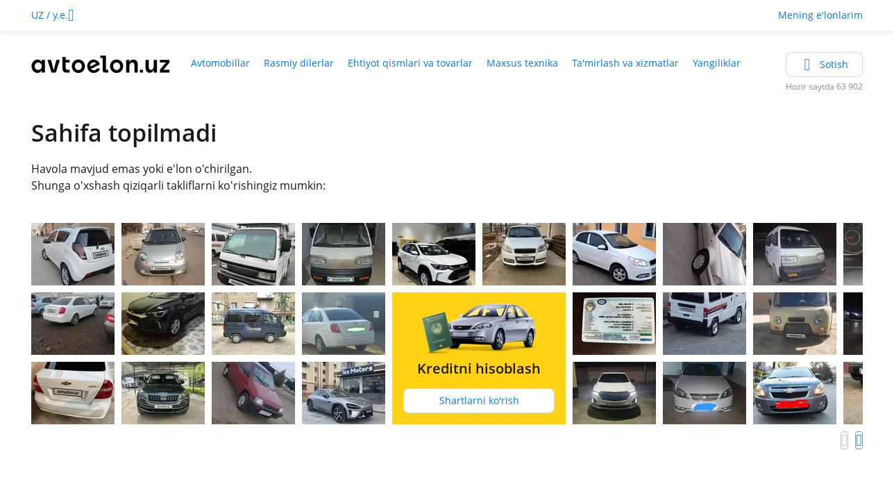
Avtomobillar (220, 62)
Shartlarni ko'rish (479, 400)
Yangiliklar (717, 62)
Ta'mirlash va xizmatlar (625, 62)
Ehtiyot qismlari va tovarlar (410, 62)
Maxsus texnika (522, 62)
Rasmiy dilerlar (299, 62)
